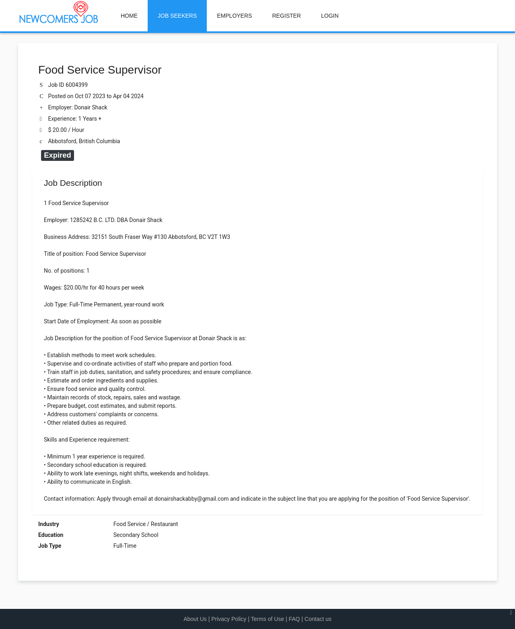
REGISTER (286, 15)
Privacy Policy (228, 619)
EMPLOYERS (234, 15)
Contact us (318, 619)
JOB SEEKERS (177, 15)
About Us (195, 619)
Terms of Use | (270, 619)
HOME (129, 15)
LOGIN (330, 15)
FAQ (294, 619)
